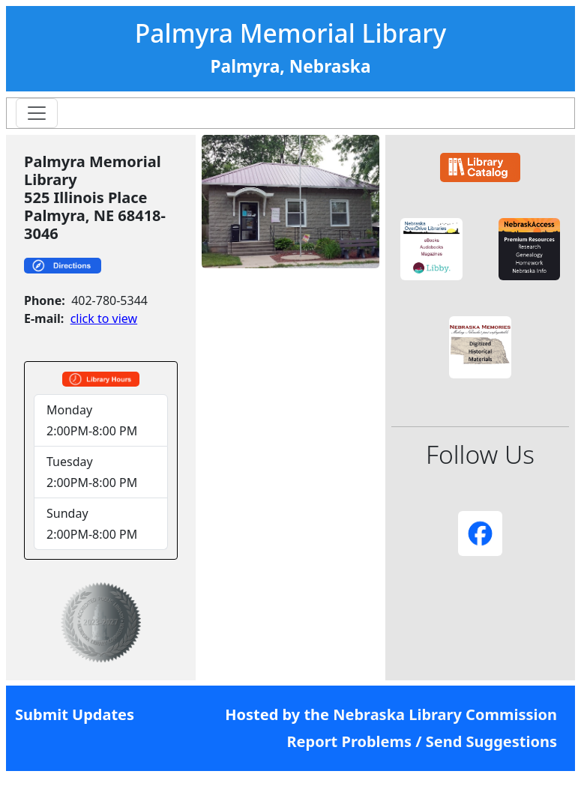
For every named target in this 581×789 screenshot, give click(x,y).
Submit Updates (74, 714)
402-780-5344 (109, 300)
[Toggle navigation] (37, 113)
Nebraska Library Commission (445, 714)
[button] (431, 249)
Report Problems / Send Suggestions (421, 741)
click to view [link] (103, 318)
